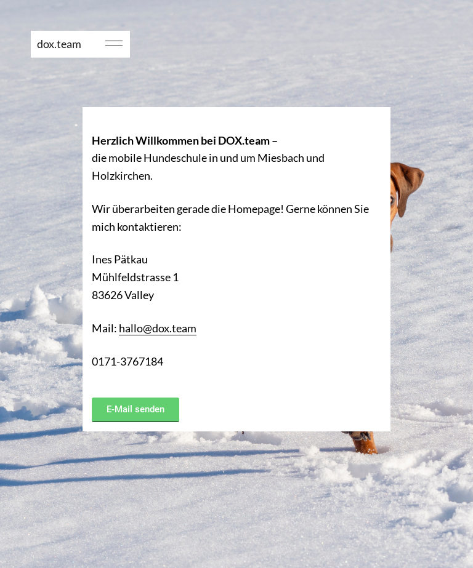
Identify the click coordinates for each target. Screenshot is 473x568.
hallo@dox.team (157, 328)
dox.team (59, 43)
